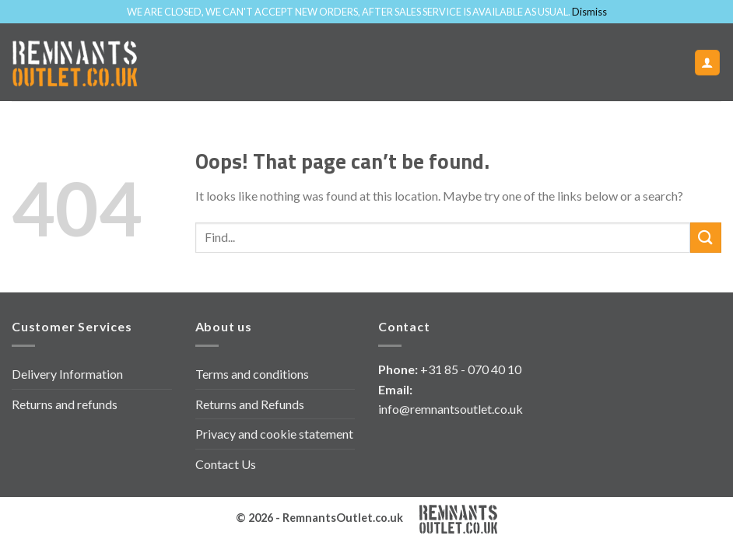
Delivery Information (67, 373)
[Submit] (705, 237)
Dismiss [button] (589, 11)
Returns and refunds (64, 404)
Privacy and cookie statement (274, 433)
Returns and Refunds (249, 404)
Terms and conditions (252, 373)
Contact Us (225, 464)
